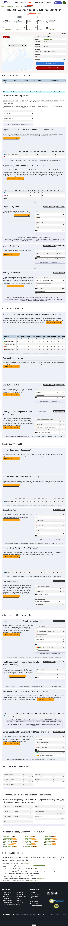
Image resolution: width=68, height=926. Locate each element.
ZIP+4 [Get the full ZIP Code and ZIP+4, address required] (53, 29)
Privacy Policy (19, 902)
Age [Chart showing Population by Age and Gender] (10, 23)
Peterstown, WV (8, 839)
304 (46, 41)
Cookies (64, 914)
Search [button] (29, 2)
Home (16, 2)
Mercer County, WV (48, 39)
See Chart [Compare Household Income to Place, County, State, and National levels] (17, 23)
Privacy (52, 914)
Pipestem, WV (48, 839)
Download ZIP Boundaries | (50, 68)
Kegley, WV (48, 841)
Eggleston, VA (28, 844)
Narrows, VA (28, 836)
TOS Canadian (19, 894)
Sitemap (58, 914)
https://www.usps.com (28, 863)
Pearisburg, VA (28, 839)
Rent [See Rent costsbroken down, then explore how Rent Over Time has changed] (31, 23)
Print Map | (6, 37)
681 (44, 41)
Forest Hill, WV (8, 842)
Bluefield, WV (48, 844)
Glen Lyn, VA (48, 836)
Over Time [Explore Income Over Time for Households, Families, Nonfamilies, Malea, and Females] (21, 23)
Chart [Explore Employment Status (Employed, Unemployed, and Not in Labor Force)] (17, 29)
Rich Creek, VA (8, 838)
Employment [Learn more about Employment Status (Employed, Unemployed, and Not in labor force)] (53, 23)
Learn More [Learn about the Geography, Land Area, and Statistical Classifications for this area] (40, 29)
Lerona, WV (48, 838)
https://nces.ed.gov (34, 880)
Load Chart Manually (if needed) (10, 138)
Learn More (53, 51)
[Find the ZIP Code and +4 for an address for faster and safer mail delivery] (14, 17)
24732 (45, 36)
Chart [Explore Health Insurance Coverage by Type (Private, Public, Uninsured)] (39, 23)
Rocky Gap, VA (28, 846)
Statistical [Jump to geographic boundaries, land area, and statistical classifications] (50, 17)
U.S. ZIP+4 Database (9, 904)
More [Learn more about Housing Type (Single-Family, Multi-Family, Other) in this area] (6, 29)
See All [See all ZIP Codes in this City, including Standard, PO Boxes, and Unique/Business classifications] (50, 29)
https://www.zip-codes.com (39, 865)
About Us (18, 900)
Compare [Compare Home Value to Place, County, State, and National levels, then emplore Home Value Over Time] (28, 23)
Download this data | (50, 63)
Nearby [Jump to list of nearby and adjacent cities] (55, 17)
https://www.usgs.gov (26, 876)
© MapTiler (21, 69)
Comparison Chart (60, 206)
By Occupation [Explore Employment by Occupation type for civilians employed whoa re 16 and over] (20, 29)
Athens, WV (28, 838)
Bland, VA (6, 844)
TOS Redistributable (21, 896)
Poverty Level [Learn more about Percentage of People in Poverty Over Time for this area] (42, 23)
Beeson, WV (48, 842)
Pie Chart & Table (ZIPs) (49, 206)
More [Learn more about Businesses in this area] (49, 23)
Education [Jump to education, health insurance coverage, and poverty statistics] (45, 17)
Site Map (18, 904)
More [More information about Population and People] (6, 23)
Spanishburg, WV (29, 841)
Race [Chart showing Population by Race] (8, 23)
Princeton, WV (7, 836)
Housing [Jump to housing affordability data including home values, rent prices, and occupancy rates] (39, 17)
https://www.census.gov (23, 866)
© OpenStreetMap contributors (28, 69)
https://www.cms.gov (41, 878)
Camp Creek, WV (8, 846)
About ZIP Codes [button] (39, 2)
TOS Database (19, 892)
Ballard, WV (28, 842)
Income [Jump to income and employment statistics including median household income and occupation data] (35, 17)
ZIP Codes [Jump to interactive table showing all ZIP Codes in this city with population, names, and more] (24, 17)
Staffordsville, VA (8, 841)
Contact (48, 2)
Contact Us (18, 898)
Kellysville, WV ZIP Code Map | (17, 45)
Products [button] (22, 2)
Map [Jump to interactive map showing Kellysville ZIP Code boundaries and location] (19, 17)
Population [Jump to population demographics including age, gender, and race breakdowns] (30, 17)
